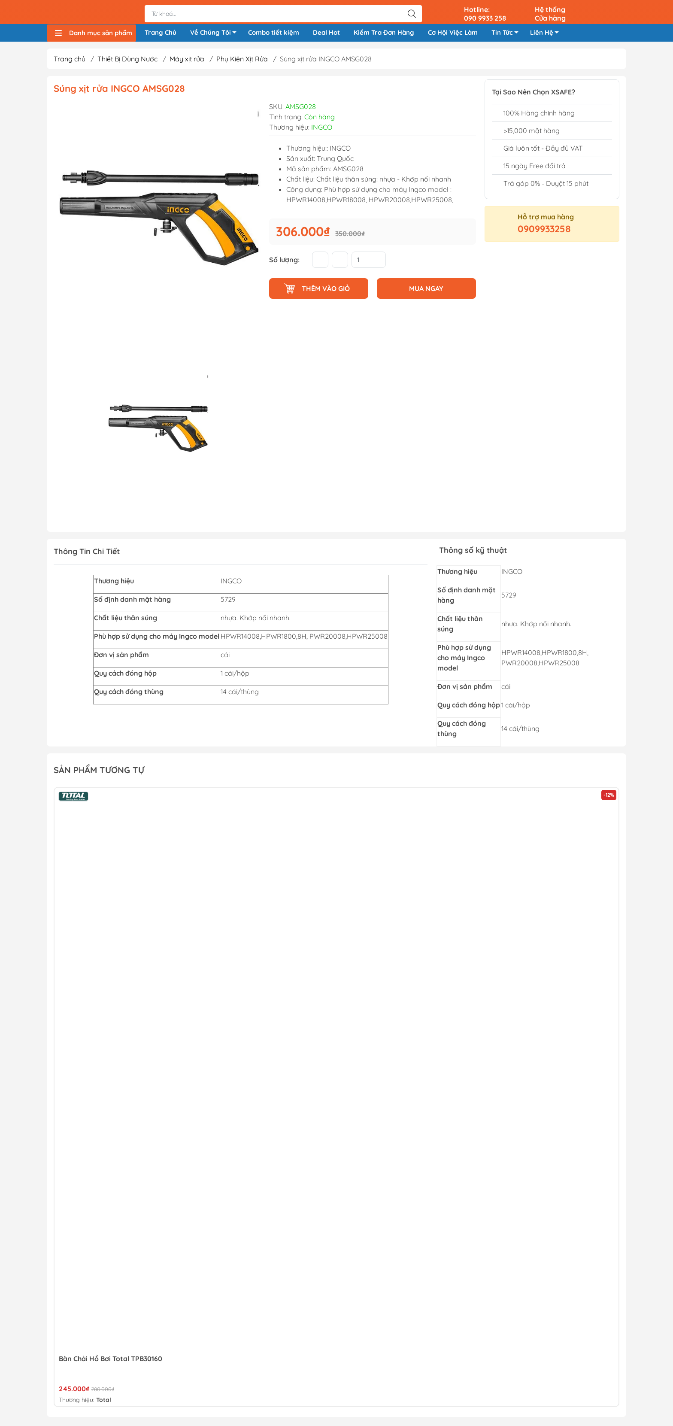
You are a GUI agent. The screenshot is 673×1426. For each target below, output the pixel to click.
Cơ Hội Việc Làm (453, 34)
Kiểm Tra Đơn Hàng (384, 34)
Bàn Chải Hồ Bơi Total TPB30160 (110, 1360)
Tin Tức (507, 35)
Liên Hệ (547, 35)
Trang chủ (69, 61)
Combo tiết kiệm (273, 34)
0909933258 (544, 231)
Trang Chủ (160, 34)
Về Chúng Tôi (215, 35)
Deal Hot (326, 34)
